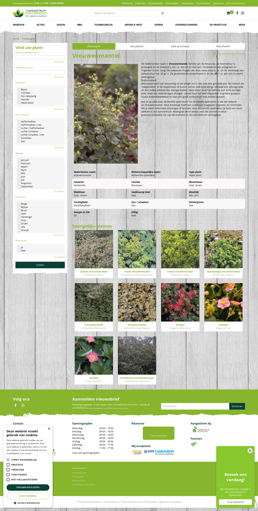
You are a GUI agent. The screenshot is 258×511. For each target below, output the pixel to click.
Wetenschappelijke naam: (27, 52)
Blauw (23, 207)
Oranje (23, 230)
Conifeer (24, 93)
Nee (22, 250)
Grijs (22, 220)
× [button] (49, 429)
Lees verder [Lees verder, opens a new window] (25, 453)
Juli (21, 180)
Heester (24, 99)
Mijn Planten (223, 46)
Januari (23, 160)
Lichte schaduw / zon (31, 135)
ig (242, 13)
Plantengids (93, 46)
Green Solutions (111, 501)
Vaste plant (25, 103)
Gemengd (25, 217)
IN (22, 405)
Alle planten (137, 46)
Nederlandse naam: (24, 67)
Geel (22, 214)
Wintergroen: (21, 240)
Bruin (22, 210)
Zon (21, 141)
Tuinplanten (78, 476)
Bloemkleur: (20, 197)
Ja (20, 247)
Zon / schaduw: (22, 115)
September (25, 186)
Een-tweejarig (27, 96)
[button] (28, 502)
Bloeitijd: (19, 153)
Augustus (24, 183)
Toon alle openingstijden (86, 452)
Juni (21, 176)
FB (15, 405)
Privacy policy (150, 501)
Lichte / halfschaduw (31, 128)
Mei (21, 173)
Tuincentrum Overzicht (131, 501)
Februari (24, 163)
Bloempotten (78, 480)
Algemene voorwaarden (170, 501)
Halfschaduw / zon (29, 125)
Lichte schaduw (28, 131)
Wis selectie (59, 62)
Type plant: (20, 82)
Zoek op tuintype (180, 46)
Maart (23, 167)
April (22, 170)
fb (237, 13)
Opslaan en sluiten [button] (27, 487)
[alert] (28, 466)
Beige (22, 204)
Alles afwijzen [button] (28, 496)
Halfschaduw (26, 121)
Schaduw (24, 138)
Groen (23, 223)
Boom (22, 89)
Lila (21, 227)
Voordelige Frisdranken (83, 484)
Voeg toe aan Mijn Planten (230, 53)
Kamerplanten (79, 472)
